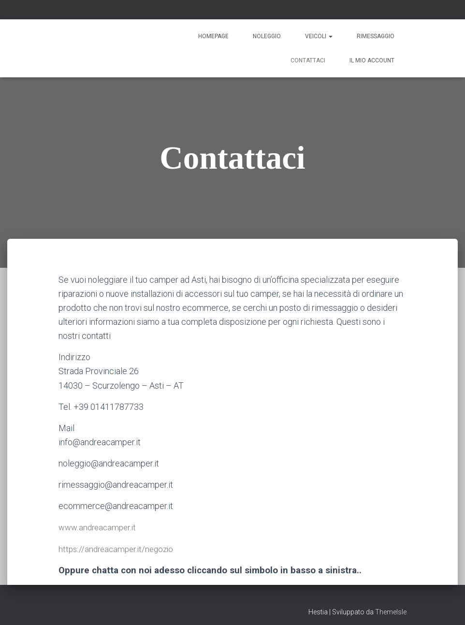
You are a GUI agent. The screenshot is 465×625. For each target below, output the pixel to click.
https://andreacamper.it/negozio (118, 548)
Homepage (213, 36)
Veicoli (319, 36)
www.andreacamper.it (99, 527)
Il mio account (371, 60)
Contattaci (308, 60)
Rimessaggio (375, 36)
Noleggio (267, 36)
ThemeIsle (391, 612)
